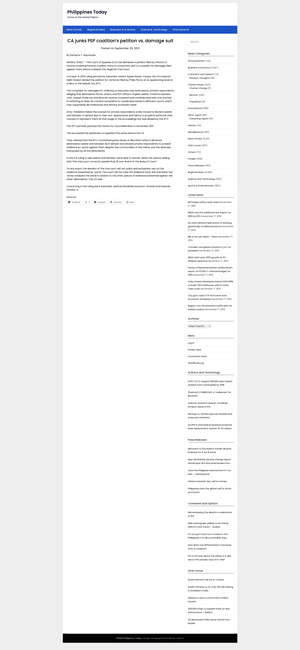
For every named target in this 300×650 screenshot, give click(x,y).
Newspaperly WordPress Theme (167, 638)
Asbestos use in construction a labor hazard (208, 599)
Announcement (196, 60)
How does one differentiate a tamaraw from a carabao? (209, 546)
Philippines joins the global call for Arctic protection (210, 490)
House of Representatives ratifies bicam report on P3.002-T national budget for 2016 (210, 271)
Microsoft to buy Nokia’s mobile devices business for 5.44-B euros (209, 450)
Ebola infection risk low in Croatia (206, 579)
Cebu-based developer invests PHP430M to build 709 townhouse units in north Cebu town (210, 285)
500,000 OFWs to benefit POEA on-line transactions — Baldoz (209, 610)
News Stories (74, 29)
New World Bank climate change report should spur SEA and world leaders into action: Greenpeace (209, 461)
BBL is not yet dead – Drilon (202, 236)
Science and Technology (201, 178)
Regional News (96, 29)
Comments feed (197, 356)
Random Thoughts (199, 77)
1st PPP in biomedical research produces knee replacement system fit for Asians (210, 426)
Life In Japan (195, 115)
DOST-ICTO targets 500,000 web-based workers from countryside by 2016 (210, 383)
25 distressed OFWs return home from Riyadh (209, 621)
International (181, 29)
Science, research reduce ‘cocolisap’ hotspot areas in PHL (208, 404)
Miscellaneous (195, 132)
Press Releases (196, 165)
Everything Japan (198, 118)
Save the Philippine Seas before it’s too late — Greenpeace (209, 472)
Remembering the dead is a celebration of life (210, 514)
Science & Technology (154, 29)
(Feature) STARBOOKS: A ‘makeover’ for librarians (209, 394)
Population (195, 101)
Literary (192, 125)
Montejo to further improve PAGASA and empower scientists (210, 415)
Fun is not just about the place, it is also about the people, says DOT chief (209, 557)
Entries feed (194, 349)
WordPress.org (196, 363)
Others (191, 152)
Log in (191, 342)
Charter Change (198, 88)
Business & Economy (122, 29)
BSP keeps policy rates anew (203, 202)
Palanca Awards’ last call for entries (207, 481)
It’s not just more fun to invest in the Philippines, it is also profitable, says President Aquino (208, 536)
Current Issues (196, 84)
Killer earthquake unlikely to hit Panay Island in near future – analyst (208, 525)
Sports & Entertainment (201, 185)
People (192, 158)
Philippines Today (87, 12)
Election (193, 94)
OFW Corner (194, 145)
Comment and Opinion (200, 74)
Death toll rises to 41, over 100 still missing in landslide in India (210, 588)
